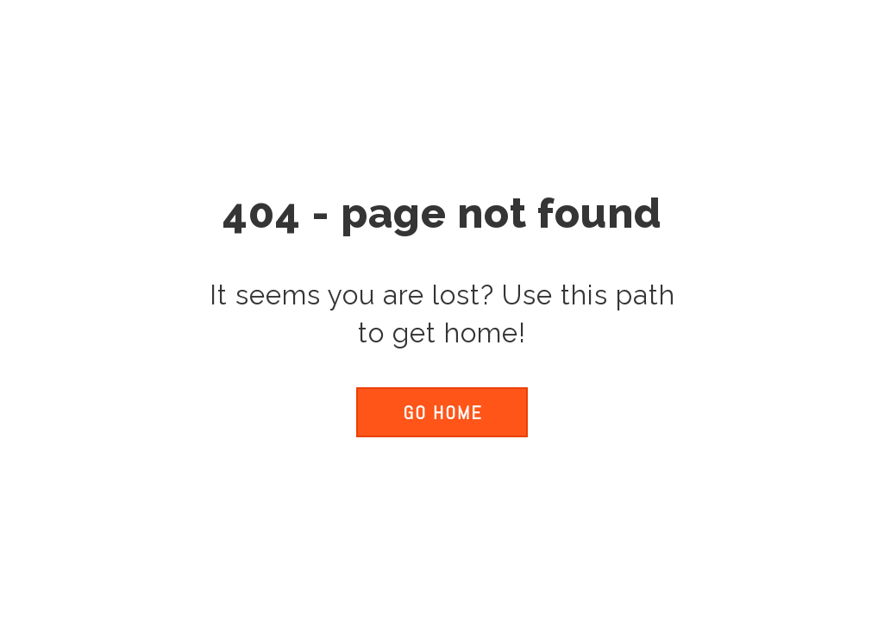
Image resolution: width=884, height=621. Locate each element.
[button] (441, 412)
